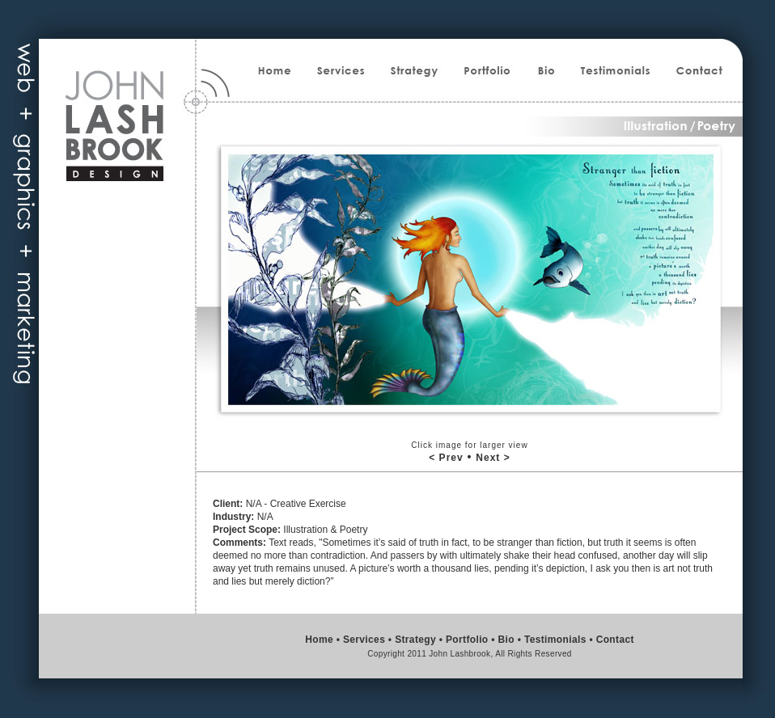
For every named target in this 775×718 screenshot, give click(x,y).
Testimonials (555, 639)
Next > (493, 457)
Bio (506, 639)
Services (364, 639)
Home (319, 639)
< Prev (446, 457)
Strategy (415, 639)
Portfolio (467, 639)
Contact (615, 639)
